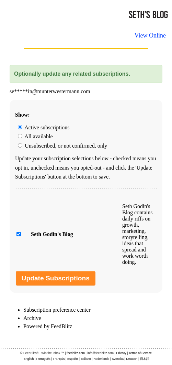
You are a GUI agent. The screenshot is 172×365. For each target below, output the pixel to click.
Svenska (118, 359)
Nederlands (101, 359)
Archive (32, 318)
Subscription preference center (56, 310)
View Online (150, 35)
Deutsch (131, 359)
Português (43, 359)
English (29, 359)
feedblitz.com (76, 353)
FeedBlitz (61, 326)
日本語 (144, 359)
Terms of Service (140, 353)
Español (73, 359)
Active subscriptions (43, 127)
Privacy (121, 353)
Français (59, 359)
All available (35, 136)
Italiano (86, 359)
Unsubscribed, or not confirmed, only (62, 146)
